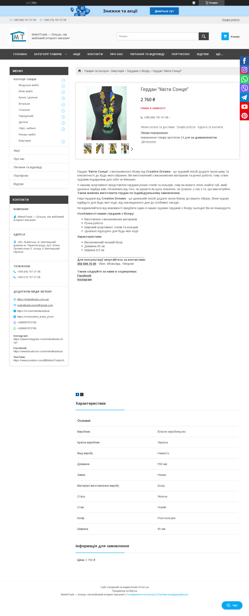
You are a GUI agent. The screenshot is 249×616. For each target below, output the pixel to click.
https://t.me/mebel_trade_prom (35, 316)
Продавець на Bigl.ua (124, 590)
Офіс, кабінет (27, 128)
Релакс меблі (27, 134)
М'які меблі (26, 91)
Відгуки (203, 54)
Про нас (116, 54)
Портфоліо (181, 54)
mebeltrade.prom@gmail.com (35, 305)
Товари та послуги (96, 71)
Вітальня (24, 103)
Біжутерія (117, 71)
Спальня (24, 109)
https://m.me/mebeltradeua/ (33, 310)
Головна (20, 54)
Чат (232, 605)
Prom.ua (144, 587)
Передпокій (26, 115)
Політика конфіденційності (172, 594)
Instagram (84, 279)
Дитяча (23, 122)
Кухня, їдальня (28, 97)
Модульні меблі (29, 85)
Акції (76, 54)
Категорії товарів (48, 54)
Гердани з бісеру (138, 71)
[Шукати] (204, 36)
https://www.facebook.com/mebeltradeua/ (38, 351)
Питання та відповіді (147, 54)
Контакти (95, 54)
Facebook (84, 275)
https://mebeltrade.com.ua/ (33, 299)
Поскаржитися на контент (140, 594)
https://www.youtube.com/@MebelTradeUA (38, 360)
